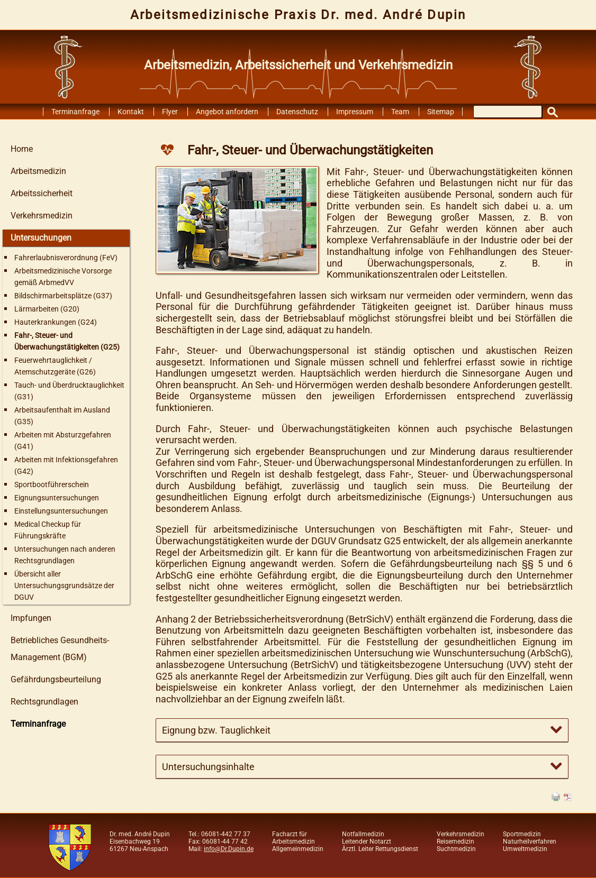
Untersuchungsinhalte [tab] (208, 766)
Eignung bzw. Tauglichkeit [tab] (216, 730)
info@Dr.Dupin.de (229, 849)
